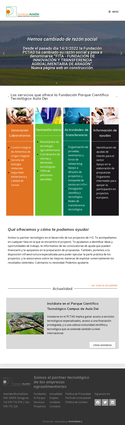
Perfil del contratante (78, 398)
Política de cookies (76, 402)
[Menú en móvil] (114, 12)
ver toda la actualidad (104, 285)
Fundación (40, 394)
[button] (56, 83)
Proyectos (40, 406)
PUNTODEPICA (75, 421)
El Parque (39, 398)
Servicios (39, 402)
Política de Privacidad (78, 394)
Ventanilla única (48, 130)
